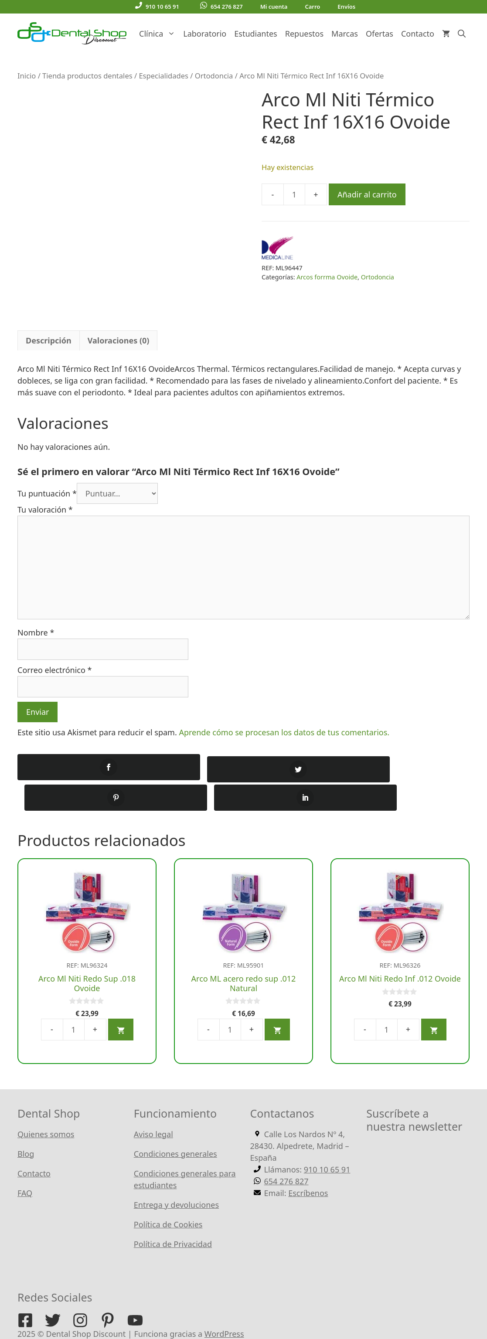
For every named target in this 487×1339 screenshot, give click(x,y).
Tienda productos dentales (87, 76)
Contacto (417, 33)
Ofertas (379, 33)
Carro (312, 6)
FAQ (24, 1163)
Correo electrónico (54, 670)
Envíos (346, 6)
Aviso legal (153, 1104)
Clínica (159, 33)
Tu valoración (45, 509)
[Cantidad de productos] (294, 194)
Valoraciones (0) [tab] (119, 340)
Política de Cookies (168, 1194)
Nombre (35, 632)
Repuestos (304, 33)
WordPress (224, 1303)
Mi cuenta (274, 6)
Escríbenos (308, 1163)
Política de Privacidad (173, 1214)
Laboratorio (204, 33)
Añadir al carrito (367, 194)
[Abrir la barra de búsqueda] (462, 33)
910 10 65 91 (157, 6)
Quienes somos (45, 1104)
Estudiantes (255, 33)
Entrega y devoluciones (176, 1174)
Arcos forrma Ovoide (327, 277)
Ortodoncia (214, 76)
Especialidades (163, 76)
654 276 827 (221, 6)
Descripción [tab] (49, 340)
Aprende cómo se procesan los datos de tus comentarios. (284, 732)
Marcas (344, 33)
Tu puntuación (47, 493)
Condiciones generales (175, 1123)
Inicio (26, 76)
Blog (25, 1123)
